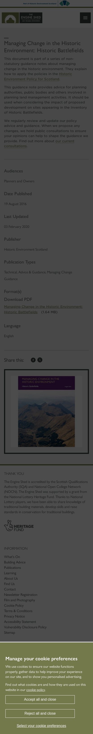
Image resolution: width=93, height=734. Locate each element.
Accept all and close (40, 699)
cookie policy (35, 690)
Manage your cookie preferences (41, 658)
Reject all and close (40, 713)
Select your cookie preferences (41, 726)
